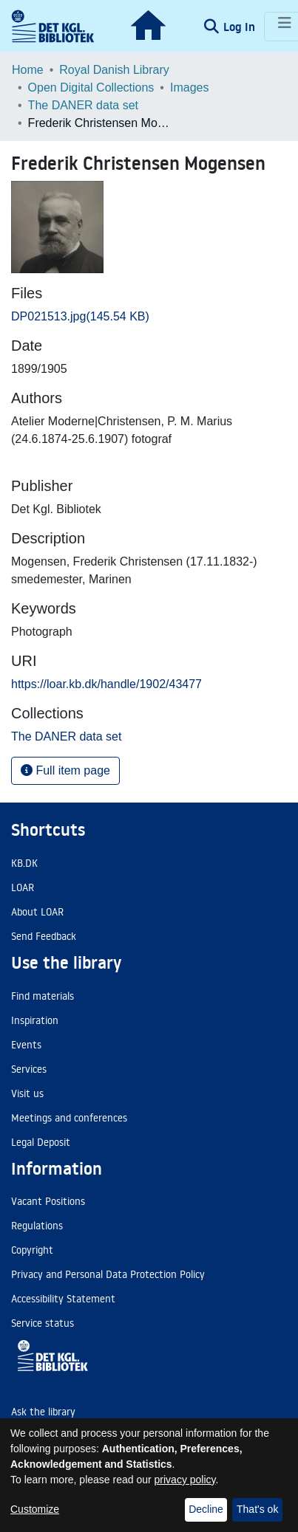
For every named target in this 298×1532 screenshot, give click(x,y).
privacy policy (185, 1479)
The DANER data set (83, 105)
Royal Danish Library (114, 69)
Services (29, 1069)
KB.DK (24, 863)
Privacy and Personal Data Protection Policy (108, 1274)
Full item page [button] (65, 770)
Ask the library (43, 1411)
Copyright (32, 1250)
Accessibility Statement (63, 1298)
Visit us (27, 1093)
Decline (206, 1509)
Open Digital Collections (91, 87)
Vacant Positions (48, 1201)
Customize (34, 1509)
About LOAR (37, 911)
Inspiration (34, 1020)
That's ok (257, 1509)
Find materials (42, 996)
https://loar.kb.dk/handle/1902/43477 (106, 684)
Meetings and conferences (69, 1117)
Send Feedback (43, 936)
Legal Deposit (40, 1142)
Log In (240, 26)
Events (26, 1044)
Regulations (37, 1225)
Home (28, 69)
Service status (42, 1323)
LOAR (22, 887)
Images (189, 87)
